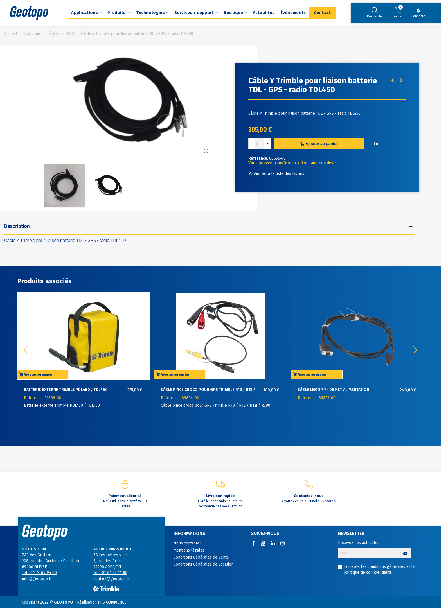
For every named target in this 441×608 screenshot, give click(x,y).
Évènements (293, 12)
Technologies (150, 12)
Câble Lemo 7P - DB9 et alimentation (333, 389)
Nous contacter (187, 543)
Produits (117, 12)
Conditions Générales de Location (203, 564)
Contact (322, 12)
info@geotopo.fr (37, 578)
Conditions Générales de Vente (201, 557)
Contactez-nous (308, 496)
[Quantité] (259, 143)
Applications (84, 12)
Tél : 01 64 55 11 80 (110, 572)
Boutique (233, 12)
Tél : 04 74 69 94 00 (39, 572)
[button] (415, 350)
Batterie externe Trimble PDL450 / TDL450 (66, 389)
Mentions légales (189, 550)
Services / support (194, 12)
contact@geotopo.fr (111, 578)
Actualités (264, 12)
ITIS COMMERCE (112, 602)
